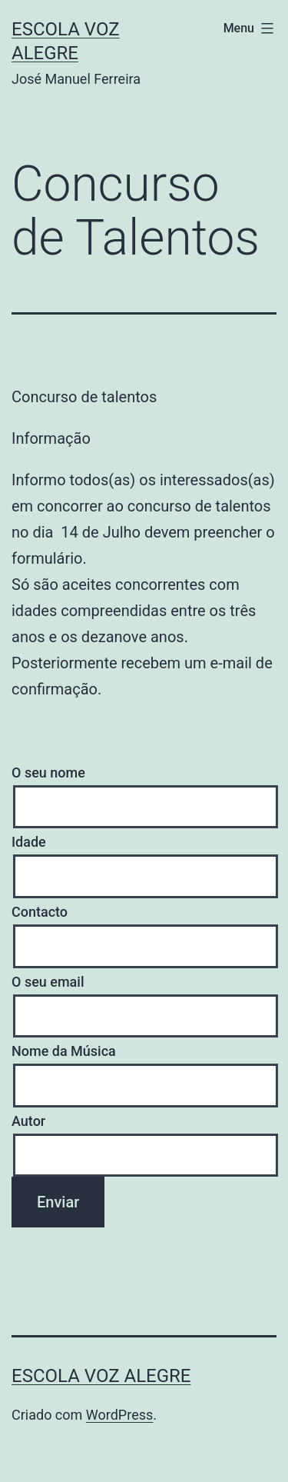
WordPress (119, 1415)
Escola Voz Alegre (101, 1376)
